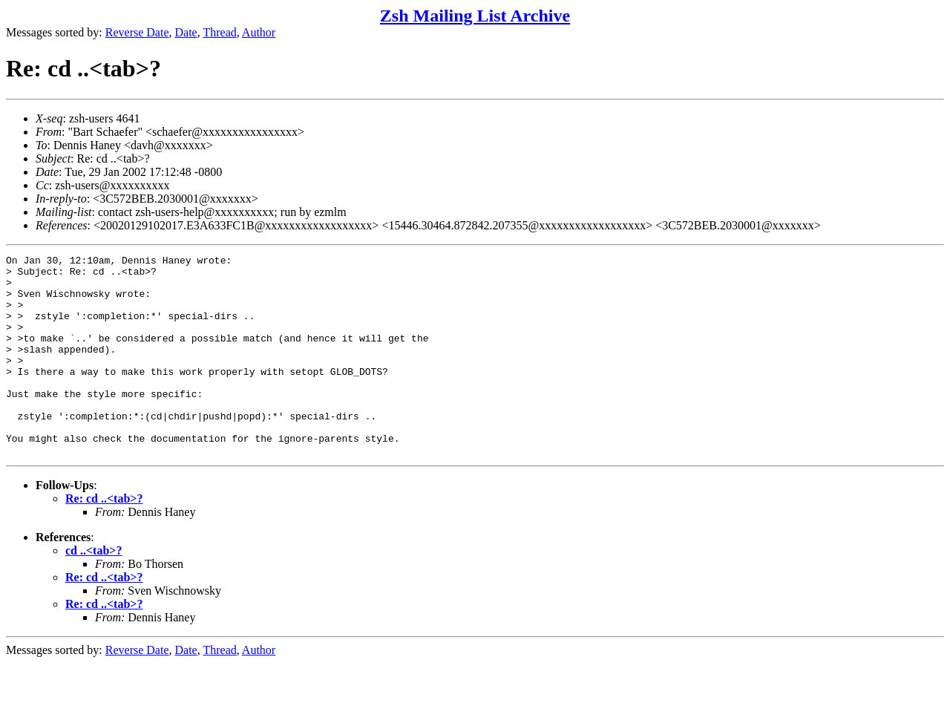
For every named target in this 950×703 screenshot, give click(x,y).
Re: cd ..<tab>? (103, 538)
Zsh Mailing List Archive (475, 15)
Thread (219, 32)
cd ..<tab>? (93, 590)
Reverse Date (137, 32)
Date (186, 32)
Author (258, 32)
